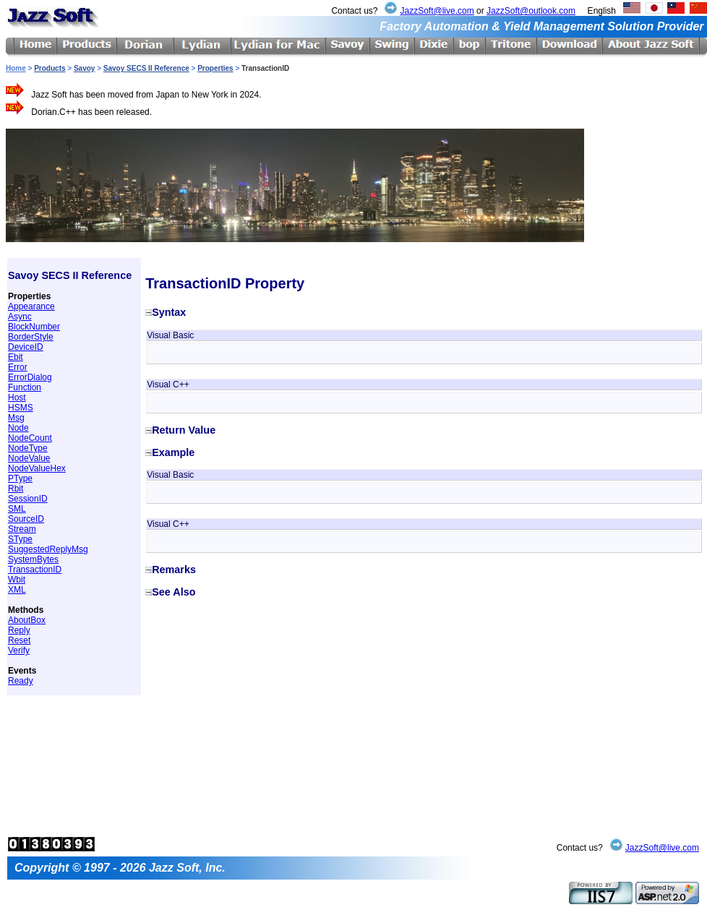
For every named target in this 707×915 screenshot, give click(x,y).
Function (24, 387)
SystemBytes (33, 559)
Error (17, 367)
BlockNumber (34, 327)
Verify (19, 650)
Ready (20, 681)
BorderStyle (30, 337)
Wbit (16, 580)
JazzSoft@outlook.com (531, 11)
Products (49, 68)
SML (17, 509)
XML (17, 590)
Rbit (15, 489)
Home (16, 68)
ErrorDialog (30, 377)
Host (17, 397)
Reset (19, 640)
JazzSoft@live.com (437, 11)
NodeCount (30, 438)
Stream (22, 529)
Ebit (15, 357)
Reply (19, 630)
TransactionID (34, 569)
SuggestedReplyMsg (48, 549)
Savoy (84, 68)
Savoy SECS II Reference (146, 68)
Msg (16, 418)
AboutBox (27, 620)
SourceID (26, 519)
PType (20, 478)
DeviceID (25, 347)
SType (20, 539)
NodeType (28, 448)
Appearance (31, 306)
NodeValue (29, 458)
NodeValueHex (37, 468)
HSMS (20, 408)
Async (20, 317)
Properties (215, 68)
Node (18, 428)
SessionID (28, 499)
